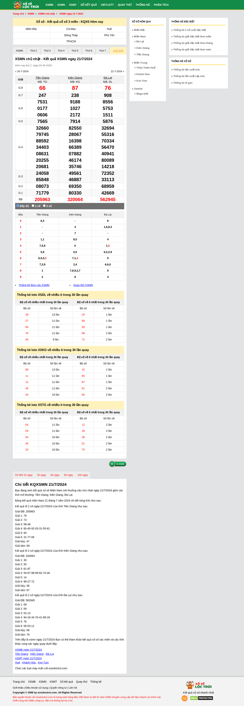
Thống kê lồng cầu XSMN (34, 285)
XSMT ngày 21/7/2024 (28, 658)
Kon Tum (43, 662)
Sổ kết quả (89, 4)
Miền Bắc (31, 28)
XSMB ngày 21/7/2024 (28, 649)
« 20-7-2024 (22, 71)
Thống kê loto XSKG (32, 350)
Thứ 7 (102, 50)
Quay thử (125, 4)
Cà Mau (71, 28)
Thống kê (143, 4)
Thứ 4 (61, 50)
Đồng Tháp (71, 35)
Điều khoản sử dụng (37, 687)
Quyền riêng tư (58, 687)
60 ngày (55, 475)
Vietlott (107, 4)
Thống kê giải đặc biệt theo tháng (193, 43)
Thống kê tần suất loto (186, 69)
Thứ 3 (47, 50)
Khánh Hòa (29, 662)
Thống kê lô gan (182, 82)
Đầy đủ (22, 206)
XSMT (72, 4)
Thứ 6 (88, 50)
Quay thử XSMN (83, 285)
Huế (109, 28)
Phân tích (161, 4)
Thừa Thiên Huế (145, 67)
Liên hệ (73, 687)
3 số (47, 206)
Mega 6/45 (142, 93)
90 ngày (68, 475)
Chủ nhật (118, 50)
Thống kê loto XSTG (31, 405)
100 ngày (82, 475)
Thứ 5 (74, 50)
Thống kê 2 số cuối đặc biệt (189, 30)
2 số (36, 206)
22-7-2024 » (117, 71)
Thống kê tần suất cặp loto (189, 76)
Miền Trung (140, 62)
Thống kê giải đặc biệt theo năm (192, 49)
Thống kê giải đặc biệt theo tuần (192, 36)
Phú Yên (109, 35)
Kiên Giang (75, 77)
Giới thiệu (18, 687)
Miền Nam (140, 36)
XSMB (49, 4)
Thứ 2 (33, 50)
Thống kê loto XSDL (31, 294)
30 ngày (41, 475)
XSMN (61, 4)
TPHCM (71, 41)
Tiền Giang (42, 77)
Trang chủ (19, 681)
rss (184, 698)
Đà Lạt (108, 77)
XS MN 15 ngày (24, 475)
